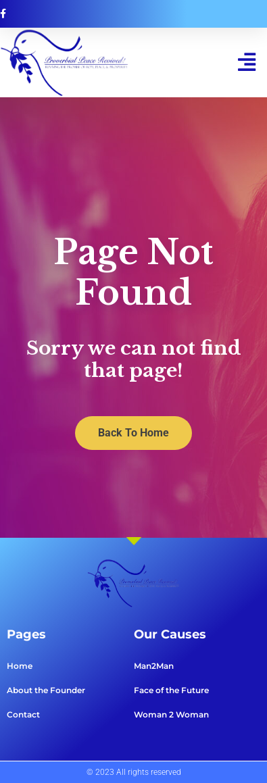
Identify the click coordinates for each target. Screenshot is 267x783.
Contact (23, 714)
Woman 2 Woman (171, 714)
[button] (246, 62)
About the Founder (46, 690)
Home (19, 666)
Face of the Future (171, 690)
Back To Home (133, 432)
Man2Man (154, 666)
